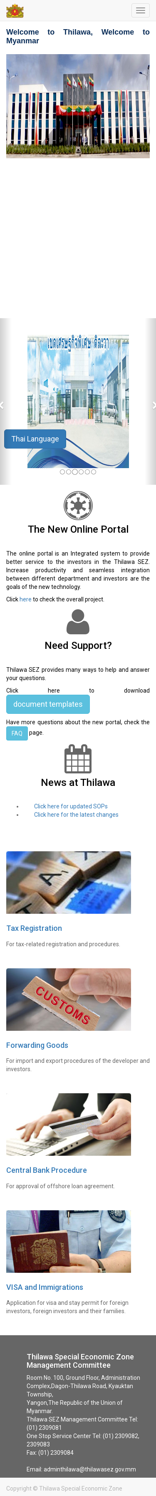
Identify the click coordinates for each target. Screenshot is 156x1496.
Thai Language (35, 438)
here (26, 599)
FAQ (17, 733)
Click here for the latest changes (76, 814)
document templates (48, 704)
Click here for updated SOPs (73, 806)
